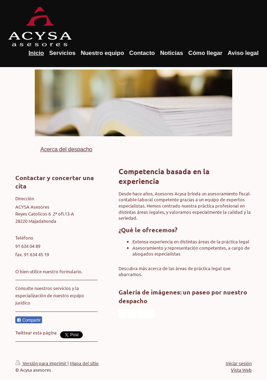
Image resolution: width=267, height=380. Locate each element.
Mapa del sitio (84, 363)
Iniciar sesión (239, 363)
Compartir (29, 320)
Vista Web (241, 370)
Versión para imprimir (41, 363)
